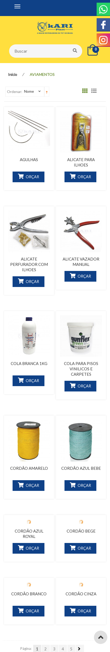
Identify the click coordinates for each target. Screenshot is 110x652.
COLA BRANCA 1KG (29, 363)
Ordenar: (14, 91)
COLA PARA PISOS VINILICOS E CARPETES (81, 369)
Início (12, 74)
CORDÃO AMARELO (29, 468)
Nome (29, 91)
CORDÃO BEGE (81, 531)
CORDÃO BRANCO (29, 593)
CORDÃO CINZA (81, 593)
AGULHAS (29, 159)
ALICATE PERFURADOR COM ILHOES (29, 264)
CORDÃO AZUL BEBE (81, 468)
